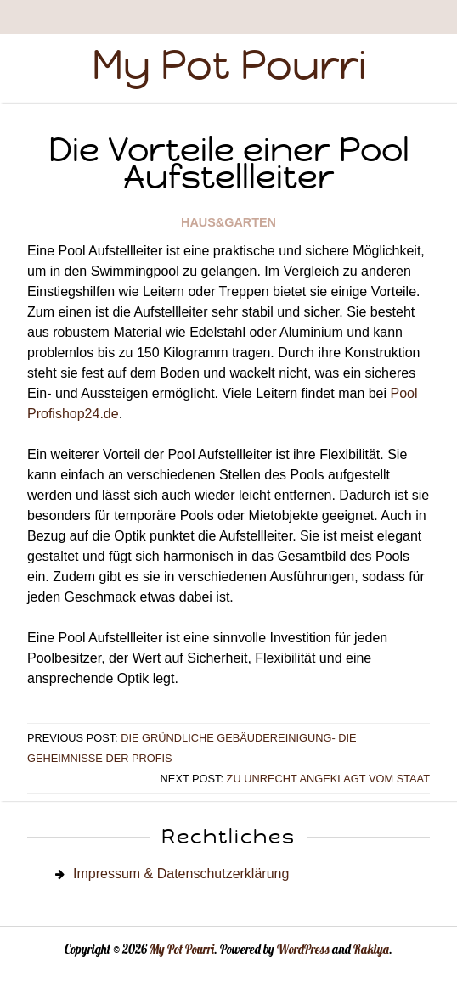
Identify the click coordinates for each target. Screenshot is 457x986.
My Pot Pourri (229, 65)
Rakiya (371, 949)
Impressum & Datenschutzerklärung (181, 873)
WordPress (303, 949)
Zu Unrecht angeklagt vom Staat (328, 778)
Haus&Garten (228, 222)
